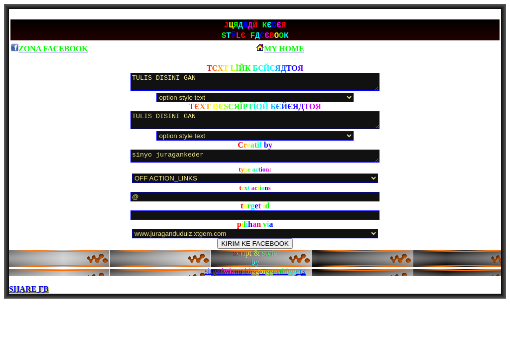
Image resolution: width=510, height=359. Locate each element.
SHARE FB (29, 290)
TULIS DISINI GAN (255, 83)
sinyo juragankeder (255, 157)
